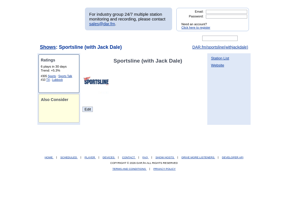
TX (48, 79)
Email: (199, 11)
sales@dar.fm (102, 23)
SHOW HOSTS (165, 157)
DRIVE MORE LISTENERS (198, 157)
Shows (48, 47)
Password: (196, 16)
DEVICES (109, 157)
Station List (220, 58)
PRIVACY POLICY (164, 168)
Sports (52, 76)
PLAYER (90, 157)
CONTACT (129, 157)
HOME (49, 157)
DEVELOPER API (232, 157)
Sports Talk (65, 76)
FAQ (146, 157)
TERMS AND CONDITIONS (129, 168)
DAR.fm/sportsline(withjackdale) (220, 47)
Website (217, 65)
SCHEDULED (69, 157)
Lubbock (57, 79)
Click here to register (195, 27)
